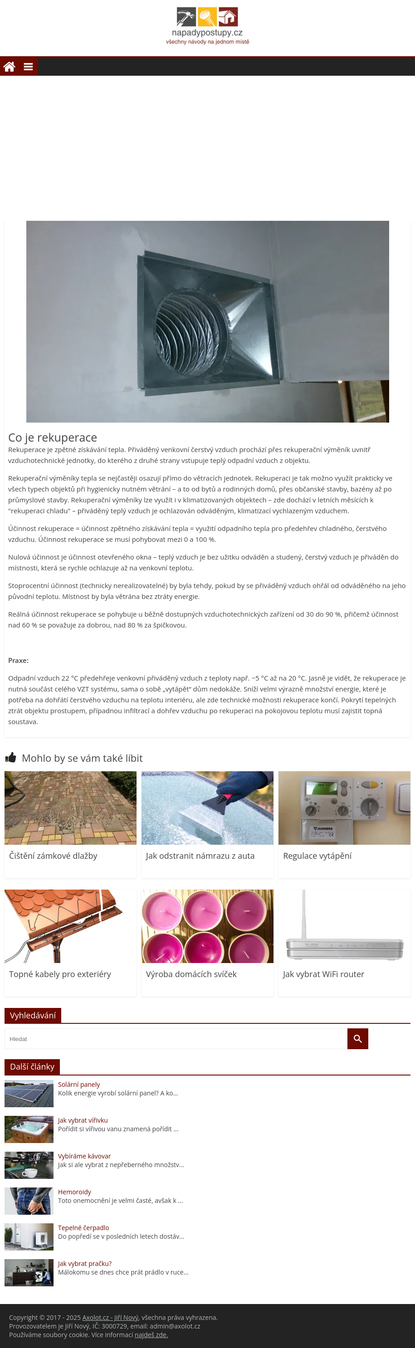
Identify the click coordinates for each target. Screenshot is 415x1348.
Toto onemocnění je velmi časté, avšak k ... (120, 1200)
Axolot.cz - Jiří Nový (110, 1317)
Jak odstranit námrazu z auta (200, 855)
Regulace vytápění (317, 855)
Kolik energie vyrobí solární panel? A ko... (118, 1093)
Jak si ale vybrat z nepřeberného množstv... (121, 1164)
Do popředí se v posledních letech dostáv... (121, 1236)
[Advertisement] (207, 143)
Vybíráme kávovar (84, 1156)
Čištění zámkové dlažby (53, 855)
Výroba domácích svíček (191, 973)
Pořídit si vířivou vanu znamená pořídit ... (118, 1128)
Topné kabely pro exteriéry (60, 973)
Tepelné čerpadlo (83, 1227)
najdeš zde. (151, 1334)
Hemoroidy (74, 1191)
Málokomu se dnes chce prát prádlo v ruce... (123, 1272)
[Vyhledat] (357, 1038)
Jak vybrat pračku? (85, 1263)
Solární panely (79, 1084)
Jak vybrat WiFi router (323, 973)
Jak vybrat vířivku (83, 1120)
